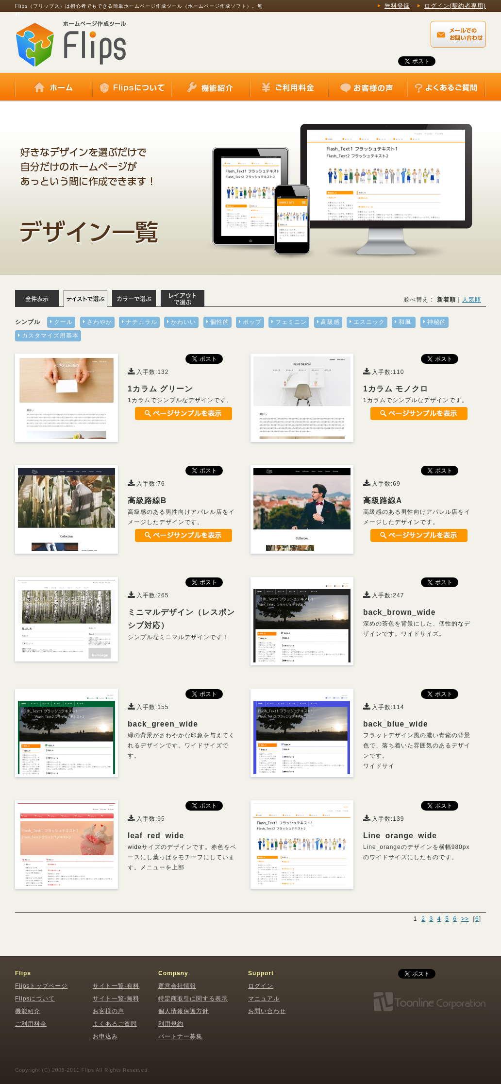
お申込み (105, 1036)
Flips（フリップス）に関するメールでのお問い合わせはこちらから (458, 34)
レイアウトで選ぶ (182, 298)
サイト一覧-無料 (116, 998)
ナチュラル (141, 322)
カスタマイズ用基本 (50, 335)
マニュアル (264, 998)
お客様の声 (368, 87)
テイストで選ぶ (85, 298)
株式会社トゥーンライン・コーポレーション (429, 1002)
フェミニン (291, 322)
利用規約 (171, 1023)
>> (465, 918)
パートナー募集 (180, 1036)
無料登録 (397, 5)
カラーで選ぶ (134, 298)
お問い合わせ (267, 1011)
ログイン (260, 985)
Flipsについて (132, 87)
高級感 (330, 322)
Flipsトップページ (41, 985)
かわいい (183, 322)
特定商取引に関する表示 (193, 998)
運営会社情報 (177, 985)
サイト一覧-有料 (116, 985)
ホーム (54, 87)
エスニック (369, 322)
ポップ (252, 322)
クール (63, 322)
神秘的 (436, 322)
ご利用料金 (289, 87)
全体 (37, 298)
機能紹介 (210, 87)
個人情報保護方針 (183, 1011)
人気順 (471, 299)
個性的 (219, 322)
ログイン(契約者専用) (455, 5)
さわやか (99, 322)
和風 (405, 322)
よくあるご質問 (446, 87)
